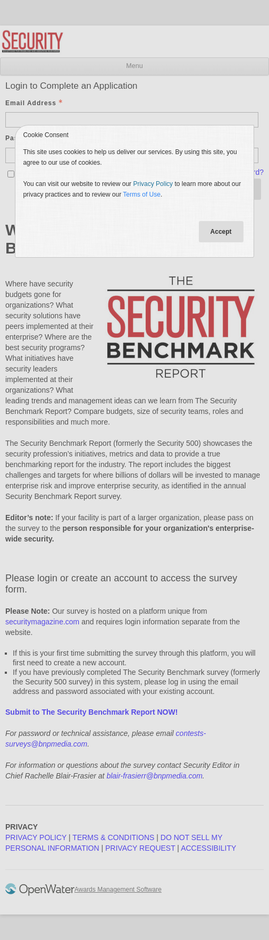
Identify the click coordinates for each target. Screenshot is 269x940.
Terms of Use (142, 194)
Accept (221, 231)
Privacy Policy (153, 184)
